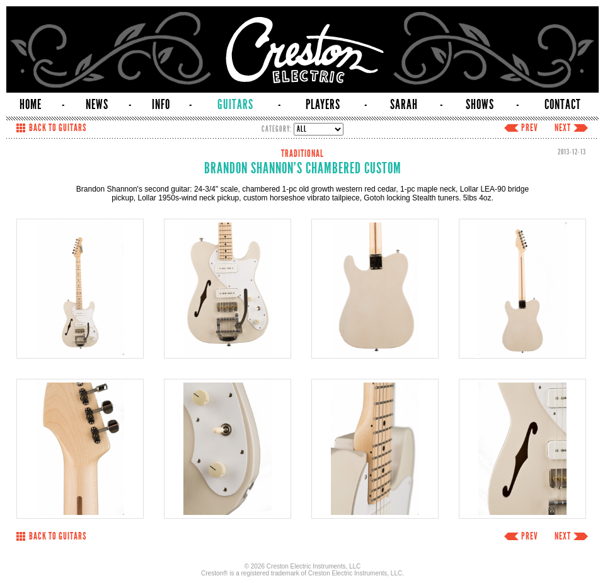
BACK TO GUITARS (57, 128)
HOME (31, 104)
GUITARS (235, 104)
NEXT (563, 128)
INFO (161, 104)
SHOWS (480, 104)
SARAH (404, 104)
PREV (529, 128)
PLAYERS (323, 104)
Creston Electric (302, 49)
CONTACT (562, 104)
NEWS (97, 104)
